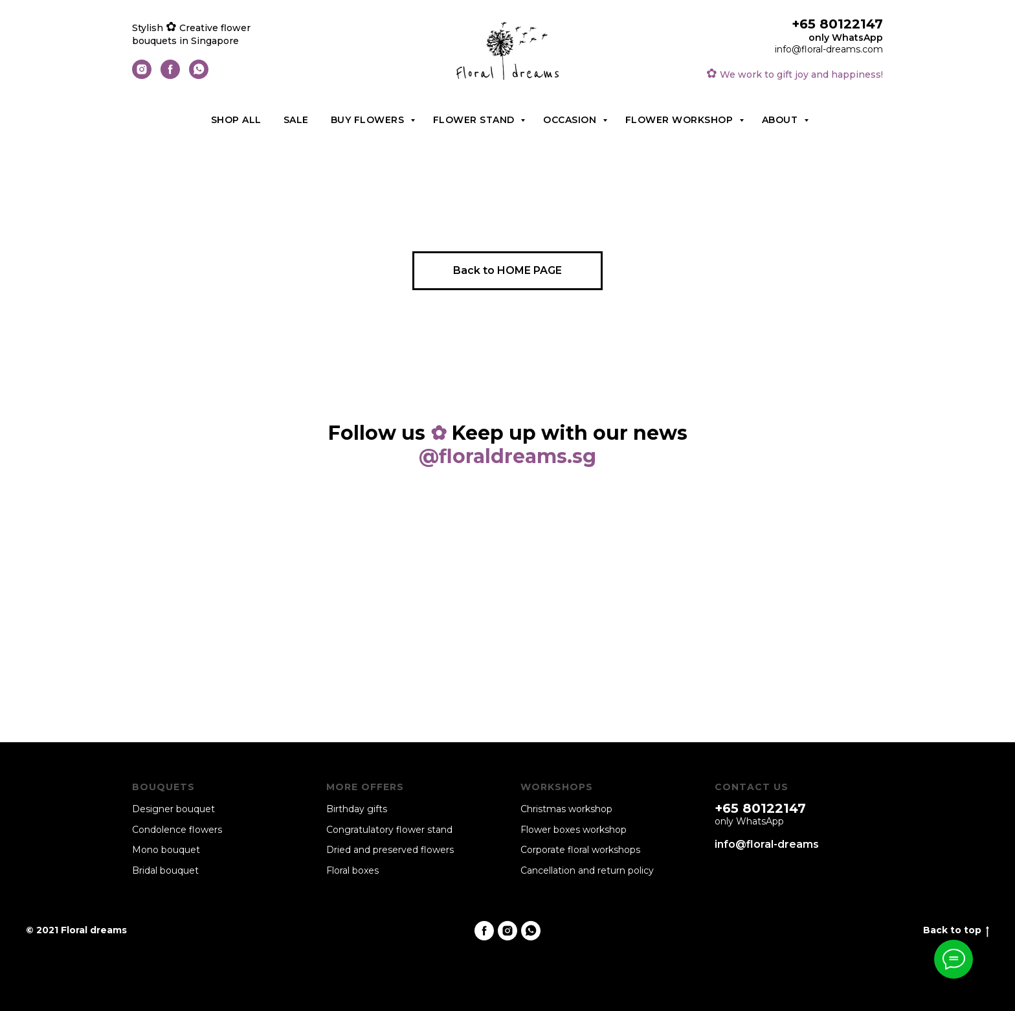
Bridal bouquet (165, 870)
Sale (296, 120)
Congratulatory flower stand (389, 829)
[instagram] (141, 75)
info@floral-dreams (767, 844)
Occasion (571, 120)
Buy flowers (369, 120)
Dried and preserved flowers (390, 850)
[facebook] (170, 75)
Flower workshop (680, 120)
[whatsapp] (198, 75)
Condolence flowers (177, 829)
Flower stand (475, 120)
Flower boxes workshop (573, 829)
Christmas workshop (566, 809)
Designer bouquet (173, 809)
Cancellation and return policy (587, 870)
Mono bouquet (166, 850)
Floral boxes (352, 870)
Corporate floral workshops (580, 850)
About (781, 120)
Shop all (236, 120)
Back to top (956, 930)
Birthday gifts (356, 809)
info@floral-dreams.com (829, 49)
